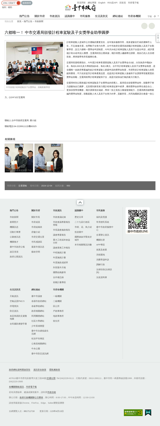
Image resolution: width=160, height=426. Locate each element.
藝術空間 (35, 252)
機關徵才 (14, 242)
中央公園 (35, 348)
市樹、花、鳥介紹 (83, 227)
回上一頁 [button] (152, 26)
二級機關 (57, 301)
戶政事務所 (58, 311)
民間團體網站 (37, 316)
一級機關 (57, 296)
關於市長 (35, 217)
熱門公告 (24, 16)
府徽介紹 (35, 232)
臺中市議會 (36, 296)
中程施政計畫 (59, 252)
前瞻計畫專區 (59, 282)
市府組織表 (36, 227)
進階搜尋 (26, 3)
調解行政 (100, 264)
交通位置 (51, 378)
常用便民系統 (102, 222)
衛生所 (56, 321)
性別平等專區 (37, 338)
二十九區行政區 (82, 222)
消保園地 (100, 254)
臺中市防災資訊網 (39, 353)
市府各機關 (134, 16)
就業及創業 (101, 249)
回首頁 (122, 2)
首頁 (19, 21)
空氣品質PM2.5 (17, 301)
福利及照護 (101, 217)
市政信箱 (51, 392)
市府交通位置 (37, 237)
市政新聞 (39, 21)
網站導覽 (92, 2)
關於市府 (40, 16)
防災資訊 (14, 311)
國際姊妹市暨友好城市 (83, 238)
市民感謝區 (36, 242)
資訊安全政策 (39, 369)
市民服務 (85, 16)
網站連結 (118, 16)
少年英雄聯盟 (37, 326)
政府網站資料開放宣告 (19, 369)
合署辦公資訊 (102, 235)
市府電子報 (133, 2)
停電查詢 (14, 306)
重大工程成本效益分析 (61, 241)
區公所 (56, 306)
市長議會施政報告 (61, 230)
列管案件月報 (59, 267)
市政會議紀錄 (59, 217)
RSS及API (112, 2)
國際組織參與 (59, 272)
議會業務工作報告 (61, 247)
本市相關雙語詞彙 (83, 244)
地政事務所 (58, 316)
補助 (10, 7)
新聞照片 (14, 222)
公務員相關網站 (38, 343)
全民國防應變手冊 (18, 324)
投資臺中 (79, 232)
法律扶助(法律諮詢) (104, 271)
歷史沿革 (79, 217)
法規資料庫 (101, 277)
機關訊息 (14, 227)
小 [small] (155, 16)
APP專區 (100, 244)
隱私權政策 (54, 369)
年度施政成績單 (60, 262)
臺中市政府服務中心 (104, 228)
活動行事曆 (15, 232)
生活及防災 (101, 16)
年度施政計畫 (59, 257)
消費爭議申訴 (102, 259)
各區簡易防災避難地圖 (18, 317)
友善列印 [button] (144, 26)
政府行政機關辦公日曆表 (31, 397)
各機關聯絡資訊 (16, 387)
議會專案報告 (59, 235)
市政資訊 (55, 16)
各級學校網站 (37, 306)
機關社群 (100, 240)
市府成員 (35, 222)
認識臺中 (70, 16)
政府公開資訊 (16, 256)
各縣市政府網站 (38, 301)
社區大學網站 (37, 321)
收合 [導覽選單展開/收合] (80, 202)
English (101, 2)
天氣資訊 (14, 296)
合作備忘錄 (58, 277)
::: (1, 1)
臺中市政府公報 (17, 247)
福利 (4, 7)
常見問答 (81, 2)
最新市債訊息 (37, 247)
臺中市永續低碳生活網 (39, 332)
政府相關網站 (37, 311)
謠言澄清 (14, 252)
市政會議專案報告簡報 (61, 223)
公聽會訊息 (15, 237)
